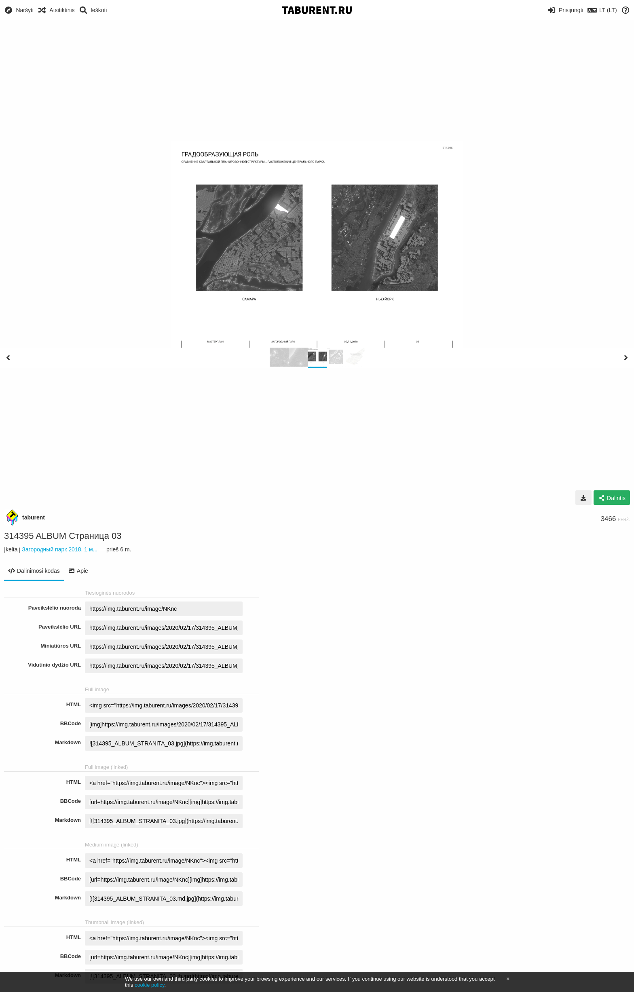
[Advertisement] (317, 80)
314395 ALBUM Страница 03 (63, 536)
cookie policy (150, 985)
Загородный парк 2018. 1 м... (59, 549)
